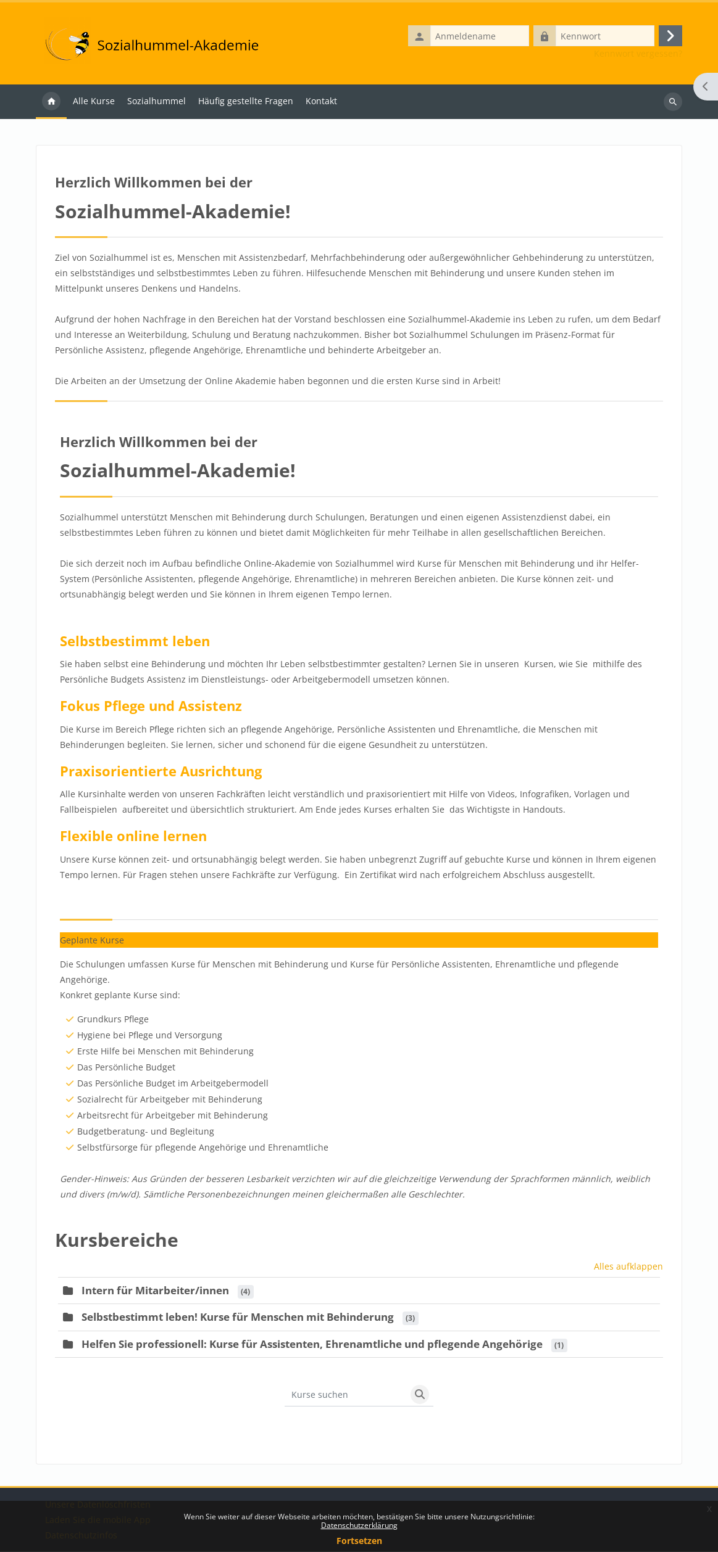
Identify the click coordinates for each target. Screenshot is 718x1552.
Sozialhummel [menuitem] (156, 101)
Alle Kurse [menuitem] (94, 101)
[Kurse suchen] (346, 1394)
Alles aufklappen (628, 1267)
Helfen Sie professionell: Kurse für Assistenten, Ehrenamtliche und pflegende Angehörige (312, 1344)
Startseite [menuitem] (51, 102)
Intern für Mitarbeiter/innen (155, 1291)
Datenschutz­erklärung (359, 1525)
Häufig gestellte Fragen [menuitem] (245, 101)
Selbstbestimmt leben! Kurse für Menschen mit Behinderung (237, 1317)
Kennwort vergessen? (638, 54)
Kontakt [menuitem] (321, 101)
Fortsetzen (359, 1540)
